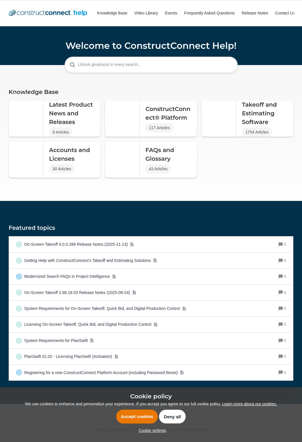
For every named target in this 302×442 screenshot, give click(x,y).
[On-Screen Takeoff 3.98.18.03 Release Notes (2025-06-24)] (80, 292)
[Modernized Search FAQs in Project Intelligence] (70, 276)
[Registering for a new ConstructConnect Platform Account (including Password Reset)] (104, 372)
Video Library (146, 13)
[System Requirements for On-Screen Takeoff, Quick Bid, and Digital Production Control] (105, 308)
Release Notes (255, 13)
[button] (151, 430)
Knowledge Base (112, 13)
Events (171, 13)
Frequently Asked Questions (209, 13)
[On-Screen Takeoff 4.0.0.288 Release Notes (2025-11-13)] (79, 244)
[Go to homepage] (49, 13)
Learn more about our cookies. (249, 404)
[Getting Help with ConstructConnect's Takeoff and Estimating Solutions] (90, 260)
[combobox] (151, 65)
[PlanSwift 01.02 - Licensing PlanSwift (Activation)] (71, 356)
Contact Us (285, 13)
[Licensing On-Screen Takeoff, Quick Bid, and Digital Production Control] (90, 324)
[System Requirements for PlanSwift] (59, 340)
